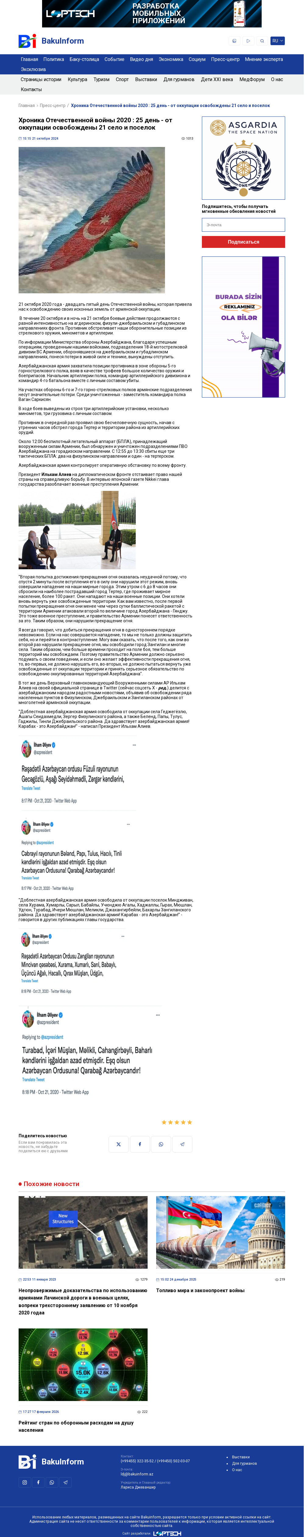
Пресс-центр (225, 59)
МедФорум (252, 79)
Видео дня (141, 59)
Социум (197, 59)
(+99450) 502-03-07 (173, 1461)
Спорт (122, 79)
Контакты (31, 89)
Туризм (101, 79)
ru (277, 41)
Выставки (146, 79)
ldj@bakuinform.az (137, 1474)
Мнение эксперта (264, 59)
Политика (53, 59)
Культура (77, 79)
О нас (277, 79)
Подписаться (243, 242)
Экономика (171, 59)
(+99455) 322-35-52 (137, 1461)
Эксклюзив (33, 69)
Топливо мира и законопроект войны (200, 1290)
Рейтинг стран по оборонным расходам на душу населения (76, 1426)
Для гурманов (179, 79)
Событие (114, 59)
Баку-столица (84, 59)
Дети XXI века (217, 79)
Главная (29, 59)
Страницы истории (41, 79)
